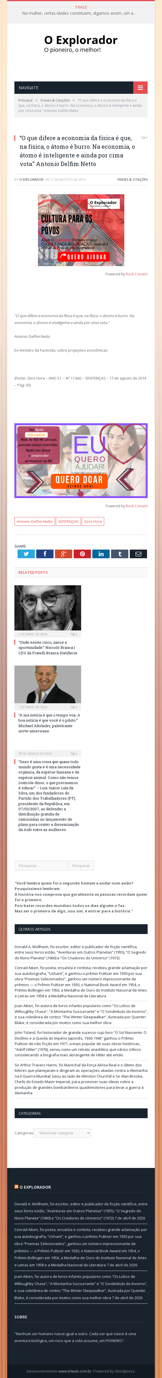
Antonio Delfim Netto (35, 521)
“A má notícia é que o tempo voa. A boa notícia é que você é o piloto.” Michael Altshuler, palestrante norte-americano (49, 722)
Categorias (24, 1132)
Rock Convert (137, 274)
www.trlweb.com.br (75, 1371)
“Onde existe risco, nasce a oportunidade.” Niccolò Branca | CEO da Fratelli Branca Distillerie (47, 647)
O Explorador (31, 179)
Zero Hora (93, 521)
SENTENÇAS (68, 521)
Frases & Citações (132, 179)
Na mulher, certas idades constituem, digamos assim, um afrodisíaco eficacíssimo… (81, 13)
